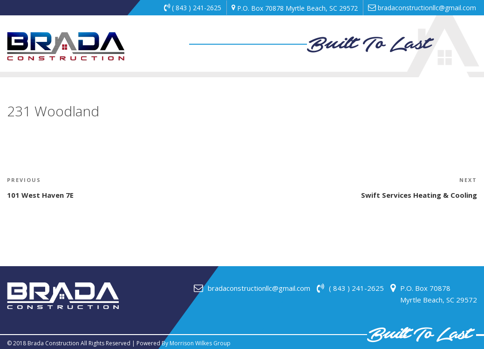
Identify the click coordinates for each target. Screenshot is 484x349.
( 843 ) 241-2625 (192, 7)
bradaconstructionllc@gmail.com (422, 7)
